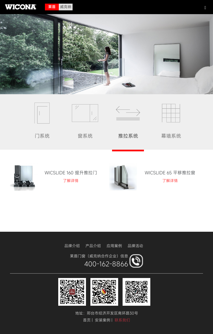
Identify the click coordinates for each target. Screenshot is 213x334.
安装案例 (102, 320)
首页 (87, 320)
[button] (205, 7)
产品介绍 (93, 245)
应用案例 (114, 245)
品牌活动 (135, 245)
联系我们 (122, 320)
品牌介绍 (72, 245)
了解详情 (70, 180)
